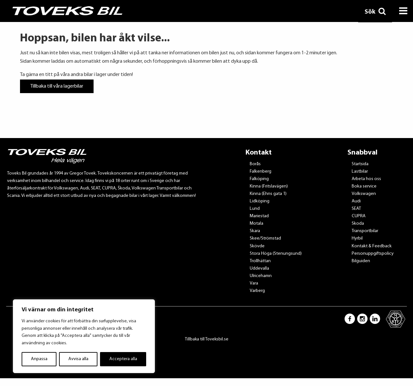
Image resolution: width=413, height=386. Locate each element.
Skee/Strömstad (265, 238)
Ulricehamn (261, 275)
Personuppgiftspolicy (373, 253)
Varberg (257, 290)
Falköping (259, 179)
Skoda (358, 223)
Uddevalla (259, 268)
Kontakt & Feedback (372, 246)
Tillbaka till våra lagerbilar (56, 86)
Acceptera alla (123, 359)
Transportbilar (365, 231)
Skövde (257, 246)
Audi (356, 201)
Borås (255, 164)
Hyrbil (357, 238)
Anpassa (39, 359)
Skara (255, 231)
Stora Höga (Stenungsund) (276, 253)
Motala (256, 223)
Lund (255, 208)
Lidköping (259, 201)
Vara (254, 283)
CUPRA (359, 216)
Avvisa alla (78, 359)
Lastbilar (360, 171)
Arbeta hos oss (366, 179)
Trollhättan (260, 261)
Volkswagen (364, 193)
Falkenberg (260, 171)
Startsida (360, 164)
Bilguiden (361, 261)
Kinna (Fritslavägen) (269, 186)
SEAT (356, 208)
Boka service (364, 186)
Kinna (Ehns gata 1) (268, 193)
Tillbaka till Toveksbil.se (206, 339)
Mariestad (259, 216)
